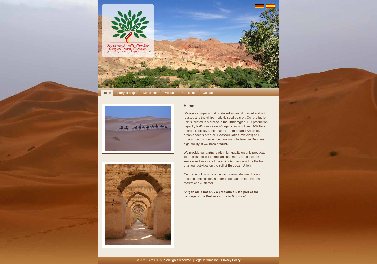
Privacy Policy (230, 260)
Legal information (207, 260)
